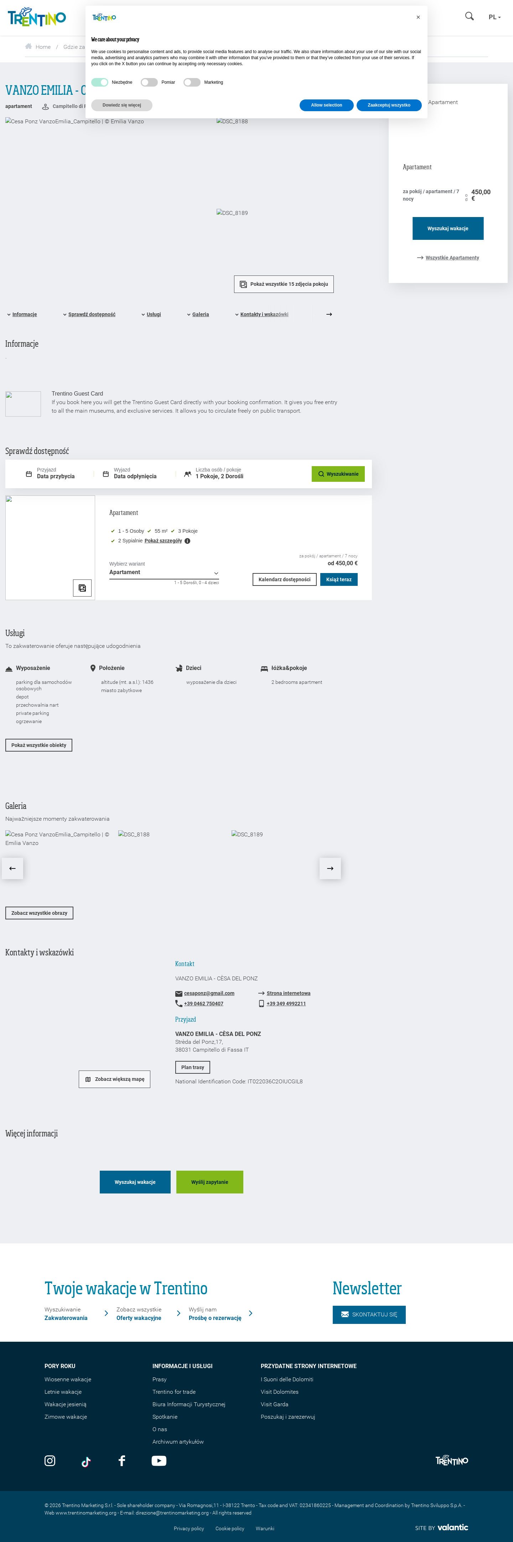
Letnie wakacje (63, 1391)
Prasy (159, 1379)
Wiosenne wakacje (68, 1379)
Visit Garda (275, 1404)
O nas (159, 1429)
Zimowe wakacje (66, 1416)
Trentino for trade (174, 1391)
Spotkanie (164, 1416)
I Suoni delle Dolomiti (287, 1379)
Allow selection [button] (326, 105)
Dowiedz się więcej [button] (122, 105)
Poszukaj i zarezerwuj (288, 1416)
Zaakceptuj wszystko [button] (389, 105)
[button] (418, 17)
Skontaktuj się (369, 1314)
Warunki (265, 1528)
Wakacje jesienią (66, 1404)
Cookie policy (230, 1528)
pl (495, 17)
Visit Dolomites (280, 1391)
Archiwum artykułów (178, 1441)
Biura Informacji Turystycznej (189, 1404)
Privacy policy (189, 1528)
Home (38, 46)
